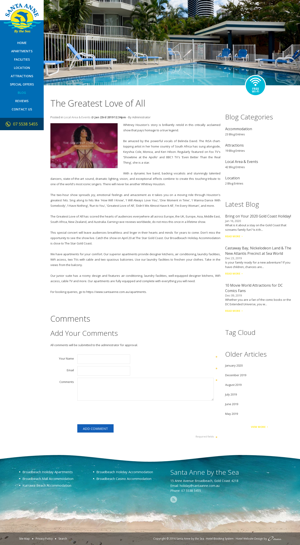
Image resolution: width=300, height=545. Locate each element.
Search (62, 539)
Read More (232, 236)
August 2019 (233, 385)
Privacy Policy (44, 539)
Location (22, 68)
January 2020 (234, 365)
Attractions (22, 76)
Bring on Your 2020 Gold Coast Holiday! (258, 216)
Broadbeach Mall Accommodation (47, 478)
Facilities (22, 59)
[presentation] (111, 413)
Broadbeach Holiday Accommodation (195, 238)
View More (258, 427)
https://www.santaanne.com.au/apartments (116, 292)
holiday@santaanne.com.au (200, 485)
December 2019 (235, 375)
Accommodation (238, 128)
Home (22, 43)
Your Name (66, 358)
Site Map (24, 539)
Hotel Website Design (249, 539)
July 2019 (231, 394)
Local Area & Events (77, 117)
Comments (66, 382)
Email (70, 370)
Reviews (21, 101)
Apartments (21, 51)
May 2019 (231, 414)
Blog (22, 92)
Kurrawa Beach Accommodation (46, 485)
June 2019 (231, 404)
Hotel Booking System (220, 539)
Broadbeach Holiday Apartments (47, 472)
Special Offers (22, 84)
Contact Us (22, 109)
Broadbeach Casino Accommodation (123, 478)
